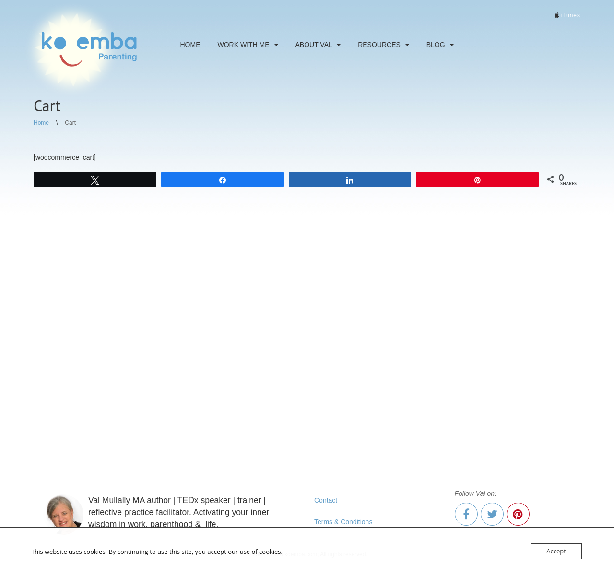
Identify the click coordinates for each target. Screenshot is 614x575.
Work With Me (248, 44)
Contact (325, 500)
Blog (440, 44)
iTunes (570, 15)
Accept (556, 551)
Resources (383, 44)
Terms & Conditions (343, 522)
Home (190, 44)
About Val (318, 44)
